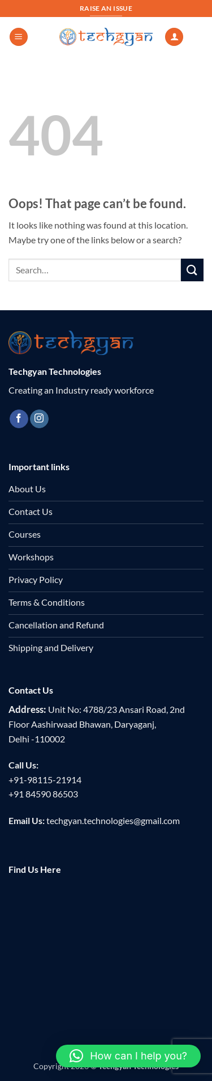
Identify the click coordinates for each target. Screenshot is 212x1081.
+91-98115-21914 (44, 779)
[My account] (174, 37)
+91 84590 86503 (43, 793)
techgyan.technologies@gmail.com (113, 820)
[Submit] (192, 270)
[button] (19, 37)
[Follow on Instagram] (39, 419)
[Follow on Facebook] (19, 419)
